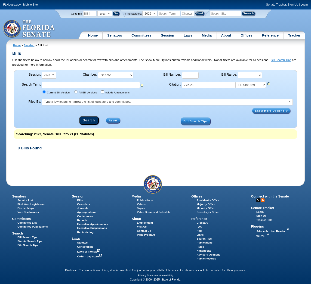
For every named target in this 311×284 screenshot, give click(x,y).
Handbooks (204, 250)
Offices (246, 35)
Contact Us (144, 230)
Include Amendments (115, 92)
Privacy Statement (148, 275)
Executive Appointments (92, 224)
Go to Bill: (77, 13)
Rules (200, 246)
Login (304, 4)
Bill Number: (172, 74)
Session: (35, 74)
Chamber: (90, 74)
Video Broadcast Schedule (153, 212)
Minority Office (206, 208)
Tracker (294, 35)
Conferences (85, 216)
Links (200, 234)
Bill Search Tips (281, 60)
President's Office (208, 200)
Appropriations (86, 212)
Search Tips (204, 238)
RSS (263, 200)
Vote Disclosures (28, 212)
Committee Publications (32, 226)
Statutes (82, 242)
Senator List (25, 200)
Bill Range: (229, 74)
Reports (82, 220)
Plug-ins (257, 226)
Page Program (146, 234)
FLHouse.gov (12, 4)
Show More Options (271, 110)
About (226, 35)
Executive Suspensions (92, 228)
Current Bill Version (56, 92)
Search (17, 233)
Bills (80, 200)
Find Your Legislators (30, 204)
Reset (113, 120)
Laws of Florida (89, 251)
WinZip (263, 236)
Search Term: (31, 84)
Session (167, 35)
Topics (141, 208)
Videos (141, 204)
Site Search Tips (27, 245)
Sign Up (293, 4)
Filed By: (34, 101)
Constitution (85, 246)
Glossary (202, 222)
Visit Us (142, 226)
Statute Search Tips (29, 241)
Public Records (206, 258)
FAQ (199, 226)
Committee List (27, 222)
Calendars (83, 204)
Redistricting (85, 232)
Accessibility (166, 275)
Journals (82, 208)
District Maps (25, 208)
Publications (145, 200)
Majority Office (206, 204)
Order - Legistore (90, 256)
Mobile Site (30, 4)
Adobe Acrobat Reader (273, 231)
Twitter (258, 200)
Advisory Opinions (208, 254)
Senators (114, 35)
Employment (145, 222)
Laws (188, 35)
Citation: (175, 84)
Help (200, 230)
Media (207, 35)
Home (93, 35)
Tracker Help (264, 220)
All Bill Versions (85, 92)
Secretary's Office (208, 212)
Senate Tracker (262, 208)
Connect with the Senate (270, 196)
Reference (270, 35)
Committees (141, 35)
